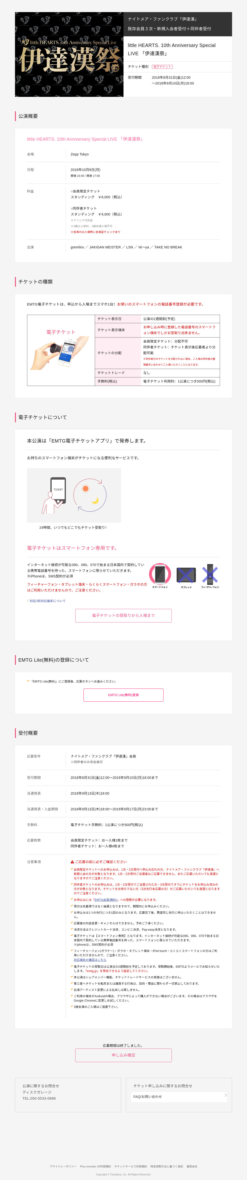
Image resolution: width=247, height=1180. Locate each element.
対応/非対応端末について (49, 601)
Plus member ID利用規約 (92, 1166)
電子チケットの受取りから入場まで (123, 619)
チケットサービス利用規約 (130, 1166)
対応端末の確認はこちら (90, 964)
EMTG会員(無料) (106, 904)
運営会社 (197, 1166)
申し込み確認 (123, 1062)
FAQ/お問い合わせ (149, 1103)
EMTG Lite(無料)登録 (123, 699)
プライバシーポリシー (57, 1166)
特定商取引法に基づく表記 (169, 1166)
